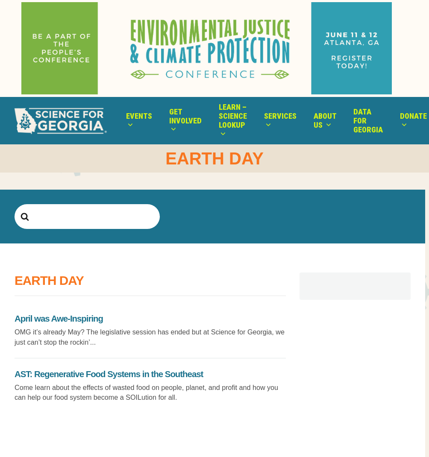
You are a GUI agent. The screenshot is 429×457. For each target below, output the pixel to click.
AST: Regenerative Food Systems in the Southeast (109, 374)
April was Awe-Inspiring (59, 318)
